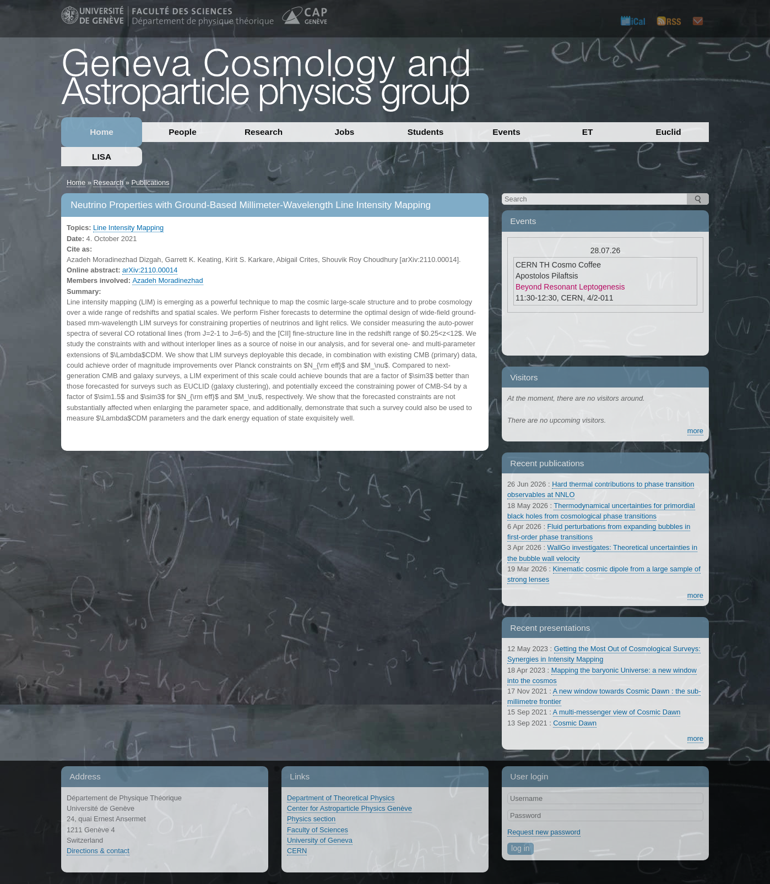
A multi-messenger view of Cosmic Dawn (617, 712)
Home (101, 132)
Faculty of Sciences (317, 830)
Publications (150, 182)
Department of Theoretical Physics (340, 798)
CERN (297, 851)
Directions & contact (98, 851)
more (695, 431)
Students (426, 132)
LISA (101, 156)
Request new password (544, 832)
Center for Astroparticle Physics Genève (349, 808)
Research (264, 132)
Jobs (345, 132)
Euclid (668, 132)
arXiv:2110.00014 (149, 270)
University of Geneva (320, 840)
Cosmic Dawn (575, 723)
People (182, 132)
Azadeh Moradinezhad (167, 280)
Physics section (311, 819)
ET (587, 132)
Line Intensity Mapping (128, 227)
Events (506, 132)
